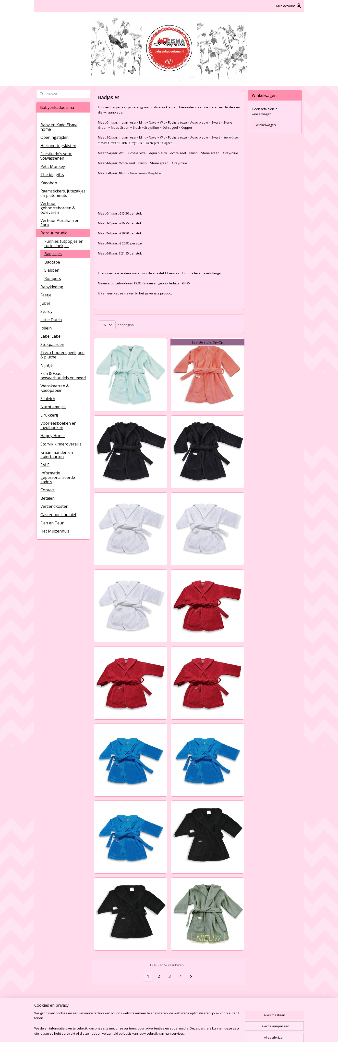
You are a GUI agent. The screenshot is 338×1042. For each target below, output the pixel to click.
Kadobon (48, 183)
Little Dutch (51, 319)
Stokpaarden (52, 344)
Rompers (52, 278)
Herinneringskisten (58, 145)
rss (164, 1033)
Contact (47, 490)
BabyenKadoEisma (54, 1005)
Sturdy (46, 311)
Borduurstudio (54, 233)
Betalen (47, 498)
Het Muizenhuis (55, 531)
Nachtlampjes (53, 406)
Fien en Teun (52, 523)
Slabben (51, 270)
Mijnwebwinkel (225, 1033)
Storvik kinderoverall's (61, 444)
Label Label (50, 336)
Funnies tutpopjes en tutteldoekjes (63, 243)
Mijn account (289, 6)
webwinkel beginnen (182, 1033)
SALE (44, 465)
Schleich (47, 398)
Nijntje (46, 365)
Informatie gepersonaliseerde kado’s (57, 477)
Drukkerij (49, 415)
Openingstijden (54, 137)
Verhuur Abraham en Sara (59, 223)
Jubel (45, 303)
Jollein (46, 328)
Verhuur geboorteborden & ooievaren (57, 208)
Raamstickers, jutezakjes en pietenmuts (62, 193)
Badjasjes (53, 253)
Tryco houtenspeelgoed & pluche (62, 355)
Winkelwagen (266, 125)
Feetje (45, 295)
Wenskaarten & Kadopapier (54, 388)
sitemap (153, 1033)
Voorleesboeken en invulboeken (58, 425)
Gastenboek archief (58, 514)
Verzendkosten (54, 506)
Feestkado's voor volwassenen (56, 156)
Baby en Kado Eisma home (58, 127)
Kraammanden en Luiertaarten (56, 454)
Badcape (52, 262)
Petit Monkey (52, 166)
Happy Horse (52, 435)
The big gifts (52, 174)
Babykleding (51, 287)
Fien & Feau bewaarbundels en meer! (63, 376)
